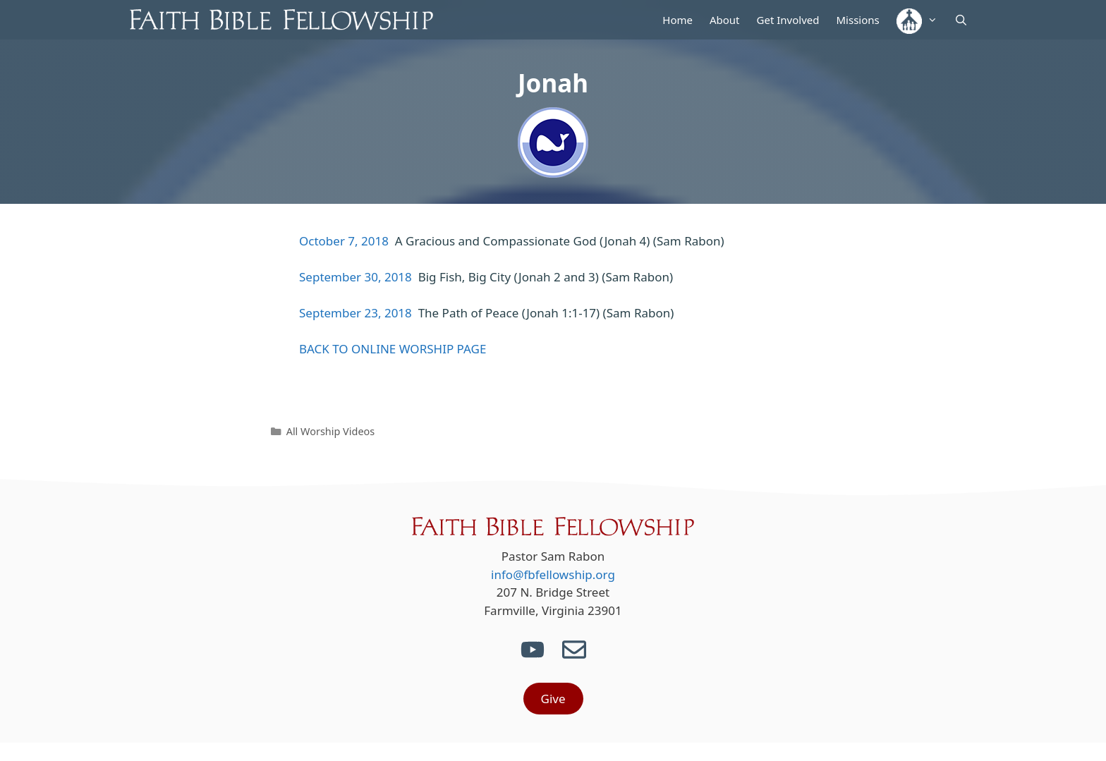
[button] (917, 19)
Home (677, 20)
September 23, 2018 (355, 313)
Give (553, 698)
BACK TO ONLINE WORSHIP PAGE (392, 349)
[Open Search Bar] (961, 19)
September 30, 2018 (355, 277)
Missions (857, 20)
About (725, 20)
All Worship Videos (330, 431)
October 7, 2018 (344, 241)
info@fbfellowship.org (553, 574)
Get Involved (788, 20)
